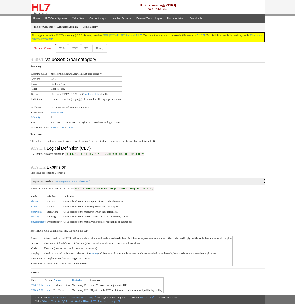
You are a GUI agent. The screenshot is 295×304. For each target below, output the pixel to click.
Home (36, 18)
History (101, 48)
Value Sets (78, 18)
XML (62, 48)
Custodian (77, 280)
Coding (94, 253)
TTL (88, 48)
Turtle (69, 127)
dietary (34, 201)
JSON (75, 48)
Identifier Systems (121, 18)
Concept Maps (97, 18)
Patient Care (57, 112)
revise (48, 285)
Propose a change (108, 301)
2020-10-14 (37, 285)
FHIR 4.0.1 (145, 297)
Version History (84, 301)
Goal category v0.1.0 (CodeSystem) (71, 181)
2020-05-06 (37, 290)
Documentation (175, 18)
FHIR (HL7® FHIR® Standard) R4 (121, 35)
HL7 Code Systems (56, 18)
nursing (35, 216)
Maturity (35, 117)
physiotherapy (38, 221)
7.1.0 (199, 35)
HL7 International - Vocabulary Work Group (70, 297)
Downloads (196, 18)
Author (57, 280)
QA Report (67, 301)
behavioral (36, 211)
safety (34, 206)
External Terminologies (149, 18)
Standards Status (91, 94)
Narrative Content (43, 48)
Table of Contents (51, 301)
